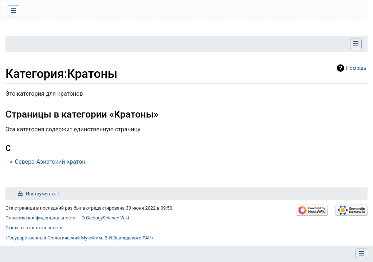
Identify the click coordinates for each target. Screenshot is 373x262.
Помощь (356, 68)
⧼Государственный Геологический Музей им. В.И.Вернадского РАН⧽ (79, 238)
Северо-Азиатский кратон (50, 161)
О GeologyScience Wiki (105, 218)
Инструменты (41, 193)
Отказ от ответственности (34, 227)
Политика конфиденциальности (40, 218)
